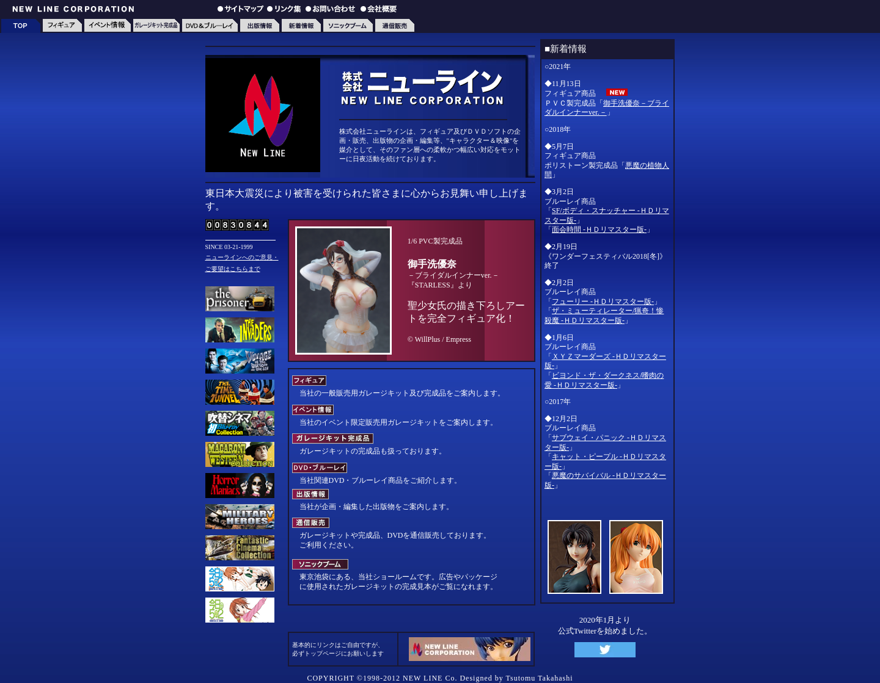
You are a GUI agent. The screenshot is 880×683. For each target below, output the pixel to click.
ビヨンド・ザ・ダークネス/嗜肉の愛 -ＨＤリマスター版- (604, 380)
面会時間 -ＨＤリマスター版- (599, 229)
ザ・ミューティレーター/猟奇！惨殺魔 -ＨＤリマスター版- (604, 315)
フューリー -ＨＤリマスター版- (603, 301)
